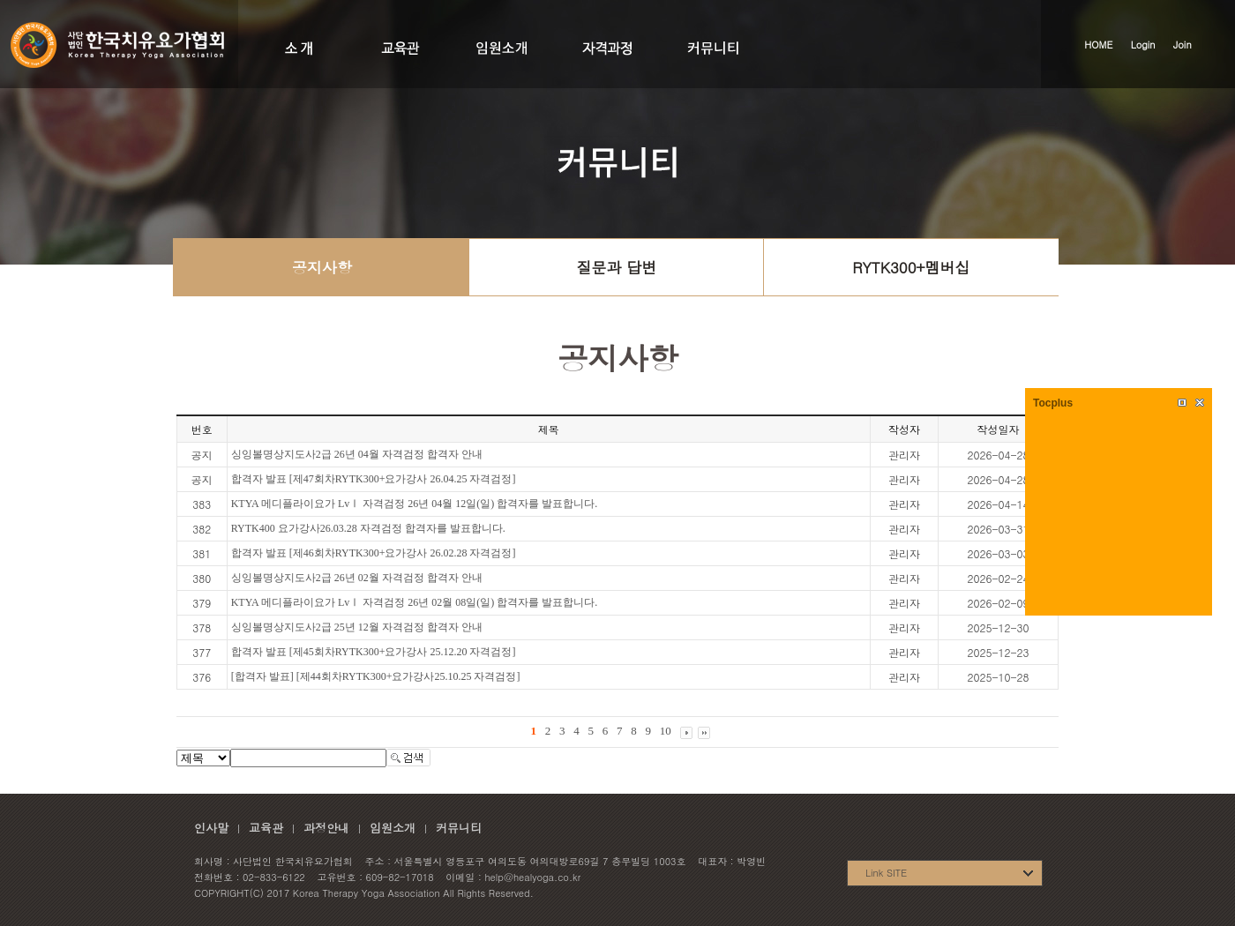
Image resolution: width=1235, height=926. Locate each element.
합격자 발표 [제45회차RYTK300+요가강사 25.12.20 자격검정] (373, 652)
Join (1182, 44)
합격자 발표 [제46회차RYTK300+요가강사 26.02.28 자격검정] (373, 553)
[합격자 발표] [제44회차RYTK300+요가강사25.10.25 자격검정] (375, 676)
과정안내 (326, 827)
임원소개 (392, 827)
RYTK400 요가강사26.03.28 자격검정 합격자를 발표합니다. (368, 528)
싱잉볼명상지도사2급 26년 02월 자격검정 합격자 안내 (357, 577)
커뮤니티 (459, 827)
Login (1143, 44)
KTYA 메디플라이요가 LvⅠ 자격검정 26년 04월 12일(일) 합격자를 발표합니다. (414, 503)
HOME (1098, 44)
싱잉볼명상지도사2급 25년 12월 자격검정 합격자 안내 (357, 627)
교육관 (266, 827)
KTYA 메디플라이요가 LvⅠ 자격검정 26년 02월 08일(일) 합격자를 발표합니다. (414, 602)
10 (665, 730)
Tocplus (1053, 403)
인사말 (211, 827)
